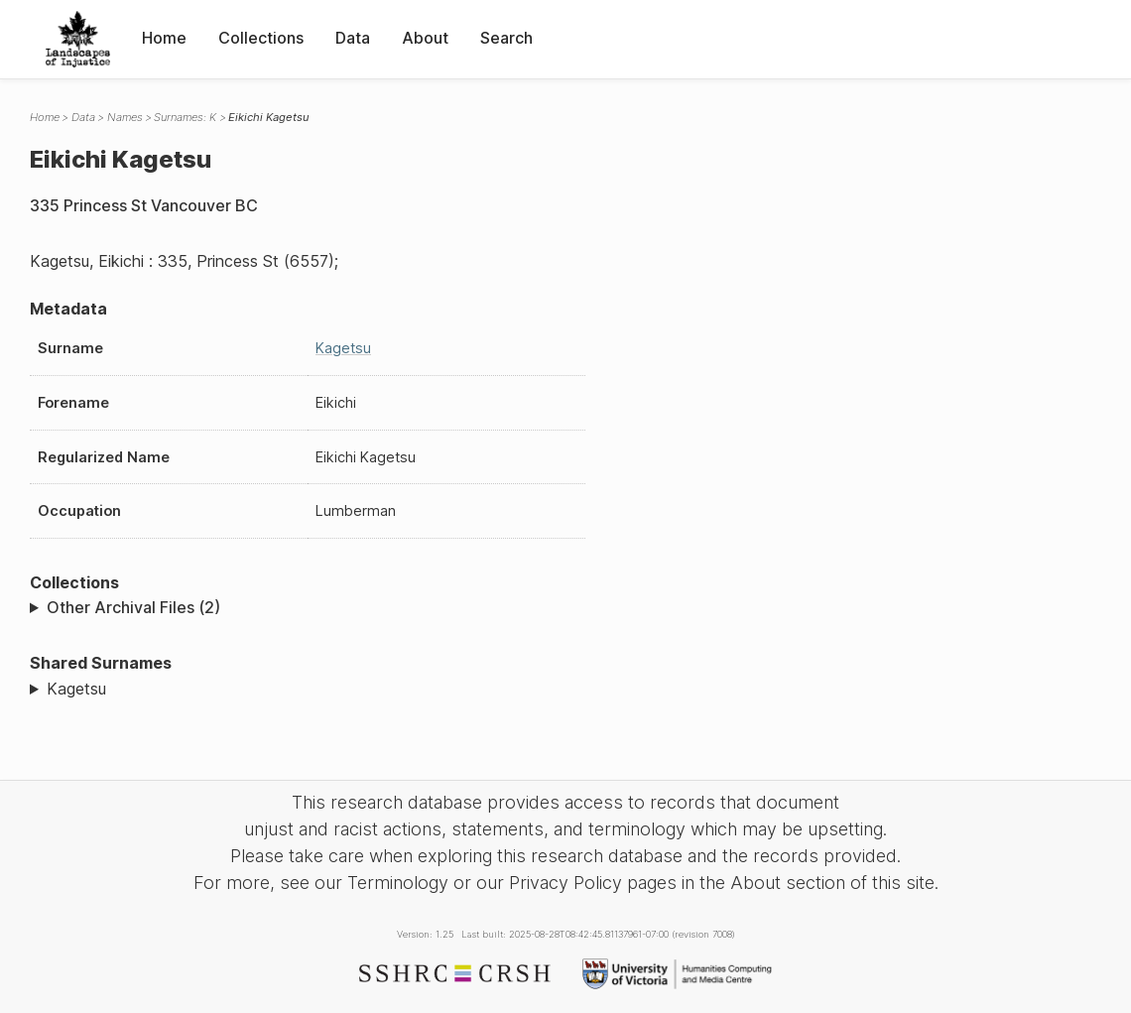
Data (352, 38)
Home (164, 38)
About (425, 38)
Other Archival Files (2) (133, 607)
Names (125, 117)
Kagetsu (343, 347)
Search (506, 38)
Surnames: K (185, 117)
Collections (261, 38)
